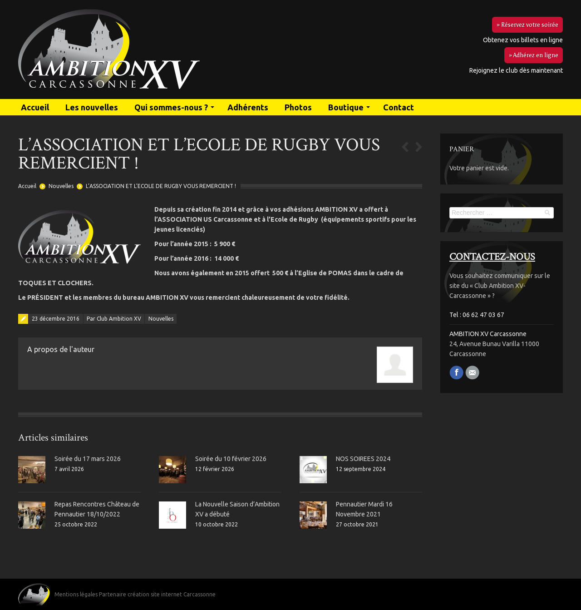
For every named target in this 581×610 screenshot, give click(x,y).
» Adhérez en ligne (533, 55)
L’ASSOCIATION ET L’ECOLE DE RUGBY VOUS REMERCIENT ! (161, 186)
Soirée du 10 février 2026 (230, 458)
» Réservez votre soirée (527, 24)
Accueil (27, 186)
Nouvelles (61, 186)
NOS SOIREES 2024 (363, 458)
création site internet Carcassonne (172, 594)
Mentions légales (76, 594)
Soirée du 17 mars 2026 (87, 458)
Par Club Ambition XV (114, 319)
